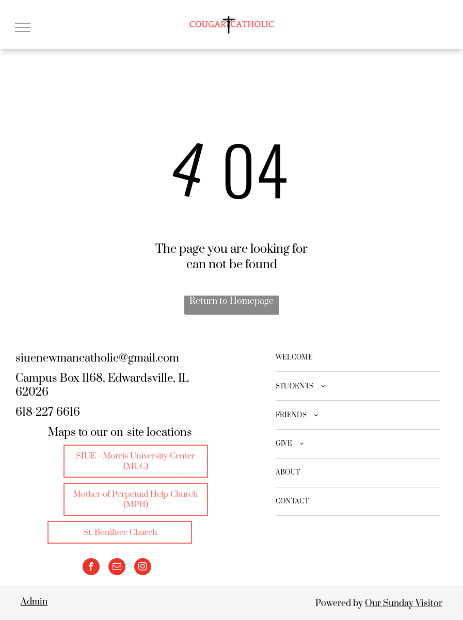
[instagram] (142, 568)
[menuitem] (358, 358)
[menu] (22, 27)
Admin (34, 602)
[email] (116, 568)
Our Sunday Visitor (403, 603)
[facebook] (91, 568)
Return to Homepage (231, 301)
